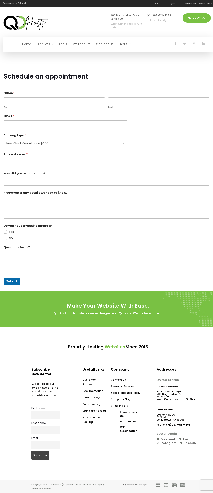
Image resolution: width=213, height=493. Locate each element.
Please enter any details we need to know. (35, 192)
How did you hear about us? (25, 173)
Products (45, 44)
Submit (11, 281)
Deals (125, 44)
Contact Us (104, 44)
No (11, 238)
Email (9, 116)
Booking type (15, 135)
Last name (38, 423)
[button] (45, 44)
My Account (82, 44)
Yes (11, 232)
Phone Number (16, 154)
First (6, 107)
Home (26, 44)
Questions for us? (17, 247)
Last (110, 107)
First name (38, 408)
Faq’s (63, 44)
